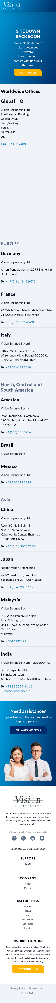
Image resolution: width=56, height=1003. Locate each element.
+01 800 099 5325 (18, 482)
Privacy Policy (18, 988)
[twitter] (23, 838)
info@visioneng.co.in (17, 691)
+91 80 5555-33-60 (19, 686)
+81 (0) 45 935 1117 (19, 587)
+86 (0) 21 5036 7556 (20, 546)
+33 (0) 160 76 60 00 (20, 322)
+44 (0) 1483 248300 (15, 144)
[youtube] (42, 838)
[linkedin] (32, 838)
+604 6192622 (16, 641)
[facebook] (14, 838)
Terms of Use (35, 988)
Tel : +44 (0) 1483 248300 (28, 730)
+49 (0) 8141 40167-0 (21, 281)
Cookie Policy (28, 993)
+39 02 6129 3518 (18, 367)
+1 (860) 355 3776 (18, 432)
